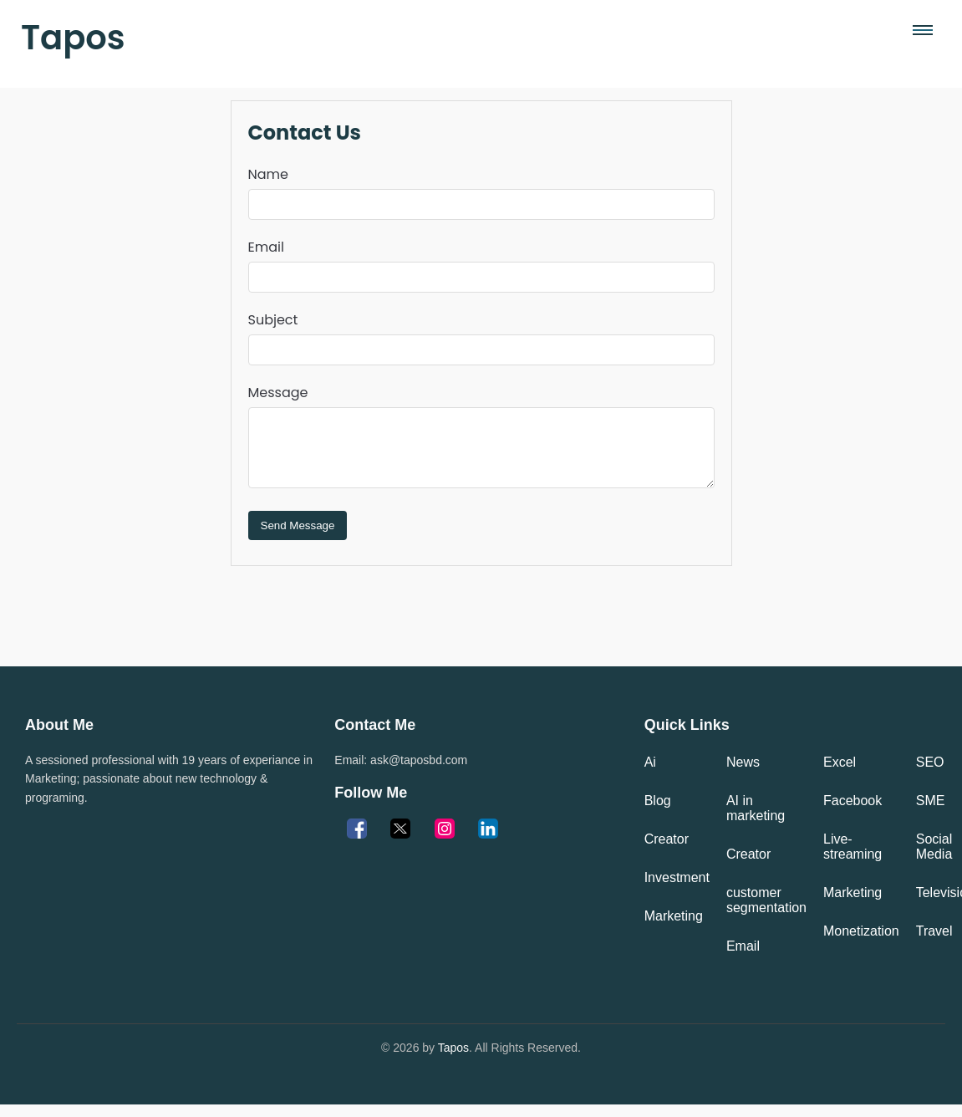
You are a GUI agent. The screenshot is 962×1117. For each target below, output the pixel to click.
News (743, 775)
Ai (650, 775)
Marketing (673, 928)
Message (278, 392)
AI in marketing (755, 820)
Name (268, 174)
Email (266, 247)
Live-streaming (852, 859)
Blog (657, 813)
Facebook (852, 813)
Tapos (73, 37)
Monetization (861, 943)
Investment (677, 890)
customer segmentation (766, 912)
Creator (666, 851)
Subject (273, 319)
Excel (839, 775)
